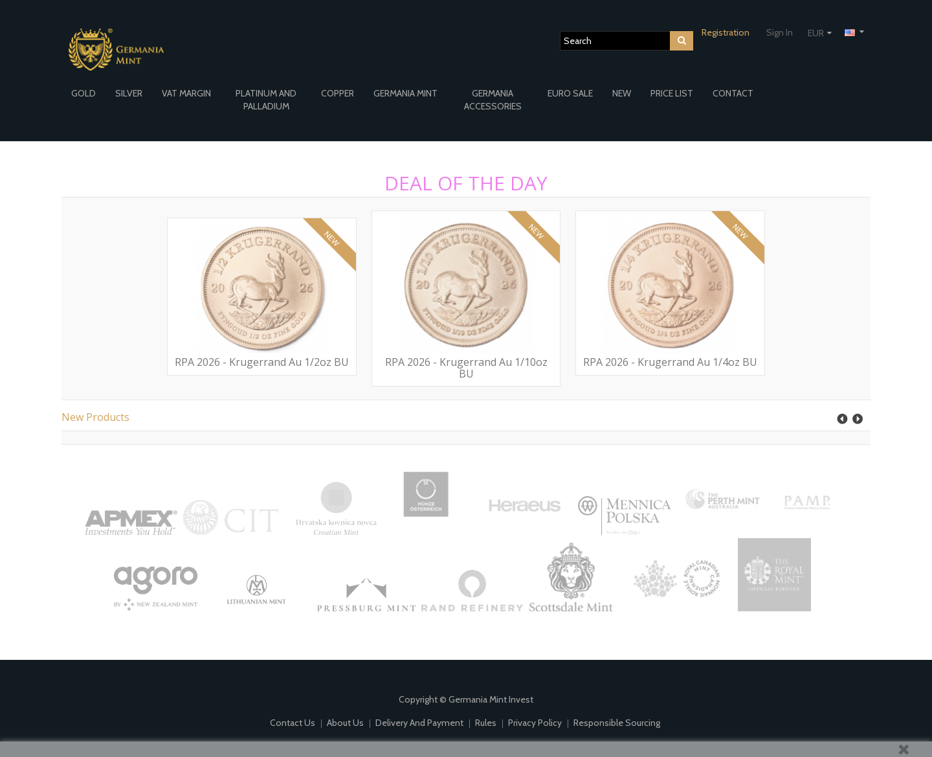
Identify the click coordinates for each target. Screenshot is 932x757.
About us (346, 723)
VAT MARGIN (186, 93)
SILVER (128, 93)
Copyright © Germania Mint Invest (466, 699)
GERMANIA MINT (405, 93)
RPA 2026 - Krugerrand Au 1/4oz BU (670, 362)
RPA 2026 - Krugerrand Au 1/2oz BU (262, 362)
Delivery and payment (420, 723)
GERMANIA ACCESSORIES (493, 99)
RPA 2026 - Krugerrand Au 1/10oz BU (466, 368)
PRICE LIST (671, 93)
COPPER (337, 93)
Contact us (293, 723)
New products (95, 417)
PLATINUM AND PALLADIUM (266, 99)
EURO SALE (570, 93)
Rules (486, 723)
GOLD (83, 93)
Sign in (779, 32)
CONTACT (733, 93)
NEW (621, 93)
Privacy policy (536, 723)
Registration (725, 32)
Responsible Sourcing (616, 723)
